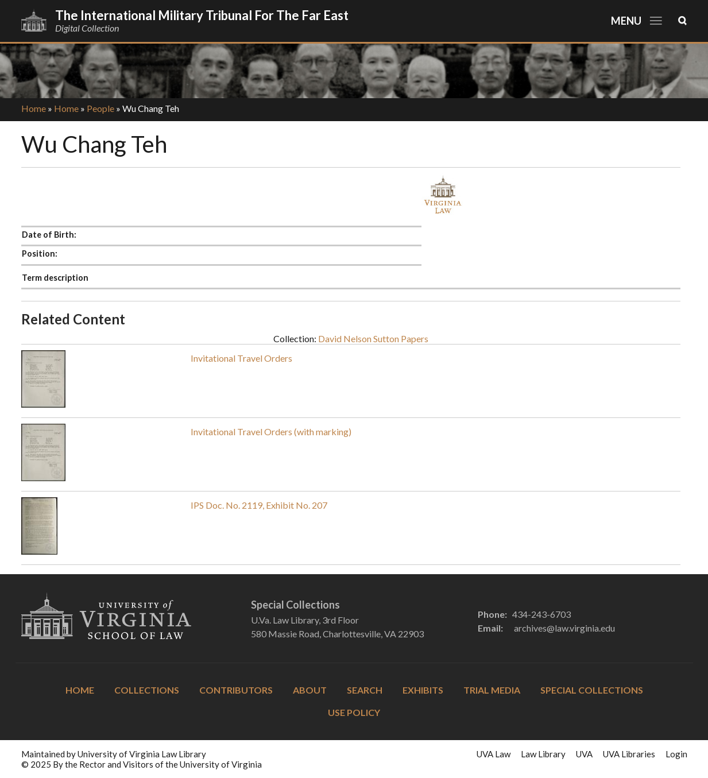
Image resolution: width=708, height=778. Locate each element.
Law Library (543, 754)
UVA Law (493, 754)
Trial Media (491, 689)
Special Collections (591, 689)
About (310, 689)
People (100, 108)
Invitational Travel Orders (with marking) (271, 431)
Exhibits (423, 689)
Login (676, 754)
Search (364, 689)
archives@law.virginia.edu (564, 627)
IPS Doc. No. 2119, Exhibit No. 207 (259, 505)
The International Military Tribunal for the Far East (202, 15)
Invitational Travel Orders (241, 358)
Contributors (236, 689)
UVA (584, 754)
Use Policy (354, 712)
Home (33, 108)
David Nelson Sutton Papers (373, 338)
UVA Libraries (629, 754)
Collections (146, 689)
